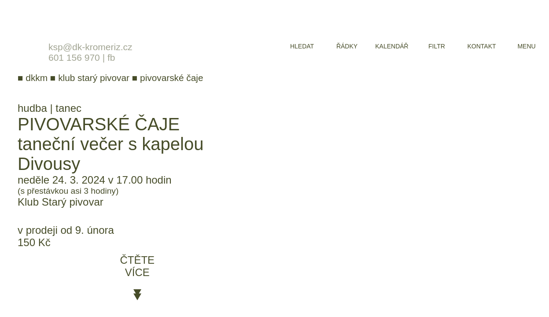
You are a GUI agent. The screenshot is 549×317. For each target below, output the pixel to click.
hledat (302, 46)
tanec (68, 108)
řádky (346, 46)
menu (526, 46)
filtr (436, 46)
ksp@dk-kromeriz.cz (90, 47)
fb (111, 57)
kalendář (391, 46)
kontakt (481, 46)
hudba (32, 108)
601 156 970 (74, 57)
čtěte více (137, 266)
